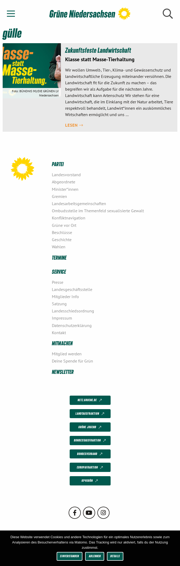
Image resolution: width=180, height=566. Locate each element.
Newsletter (63, 372)
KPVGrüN (90, 481)
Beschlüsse (62, 232)
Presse (57, 282)
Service (59, 271)
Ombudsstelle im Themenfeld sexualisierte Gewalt (98, 210)
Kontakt (59, 332)
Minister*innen (65, 189)
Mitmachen (62, 343)
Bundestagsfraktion (90, 440)
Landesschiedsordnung (73, 310)
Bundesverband (90, 454)
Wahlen (58, 246)
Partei (58, 164)
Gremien (59, 196)
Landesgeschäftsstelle (72, 289)
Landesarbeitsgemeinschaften (79, 203)
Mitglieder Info (65, 296)
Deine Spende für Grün (72, 361)
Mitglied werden (67, 353)
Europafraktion (90, 467)
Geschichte (62, 239)
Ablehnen (95, 556)
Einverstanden (69, 556)
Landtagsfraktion (90, 414)
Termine (59, 257)
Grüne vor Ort (64, 225)
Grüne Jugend (90, 427)
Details (115, 556)
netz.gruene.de (90, 400)
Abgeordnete (63, 181)
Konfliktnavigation (68, 217)
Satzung (59, 303)
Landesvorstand (66, 174)
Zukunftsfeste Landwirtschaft (98, 50)
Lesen (74, 125)
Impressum (62, 318)
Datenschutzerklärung (72, 325)
